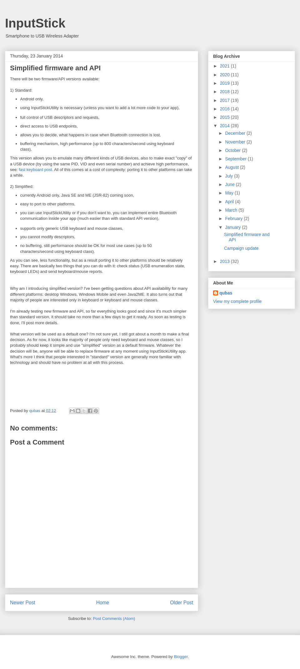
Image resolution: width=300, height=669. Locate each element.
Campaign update (241, 248)
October (233, 150)
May (229, 192)
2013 (225, 261)
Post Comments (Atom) (114, 618)
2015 (225, 117)
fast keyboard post (35, 169)
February (234, 218)
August (232, 167)
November (235, 141)
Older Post (181, 602)
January (233, 227)
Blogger (181, 656)
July (229, 176)
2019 (225, 83)
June (230, 184)
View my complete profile (237, 301)
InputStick (35, 23)
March (231, 210)
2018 (225, 91)
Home (102, 602)
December (235, 133)
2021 (225, 65)
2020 (225, 74)
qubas (225, 292)
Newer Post (22, 602)
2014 (225, 125)
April (230, 201)
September (236, 158)
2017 (225, 100)
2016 (225, 108)
